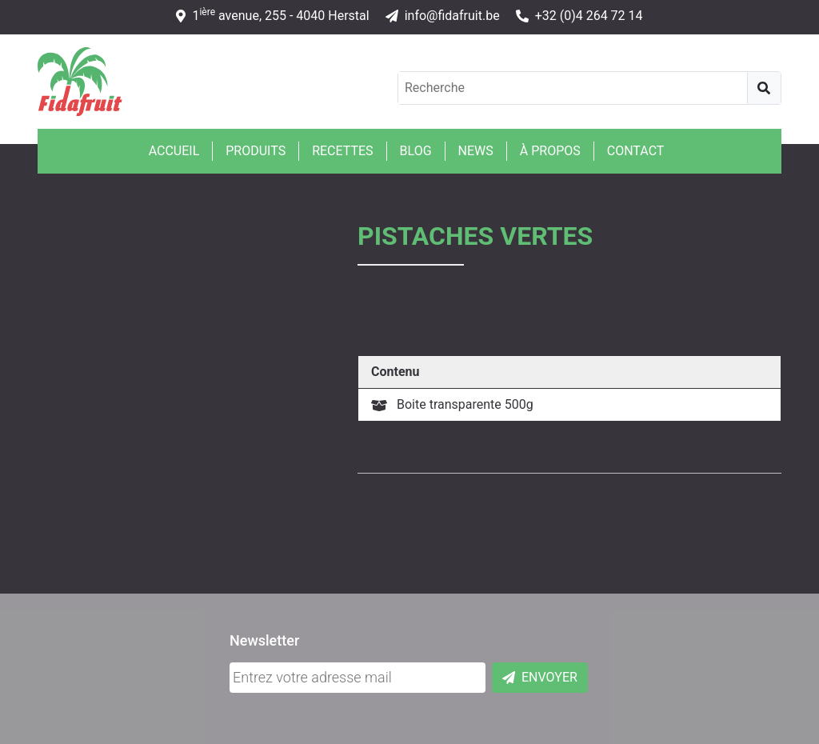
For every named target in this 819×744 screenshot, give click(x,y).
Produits (256, 150)
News (475, 150)
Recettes (342, 150)
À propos (550, 150)
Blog (416, 150)
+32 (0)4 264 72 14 (579, 15)
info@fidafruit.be (443, 15)
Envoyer (539, 677)
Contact (636, 150)
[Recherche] (764, 88)
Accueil (174, 150)
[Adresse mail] (357, 677)
